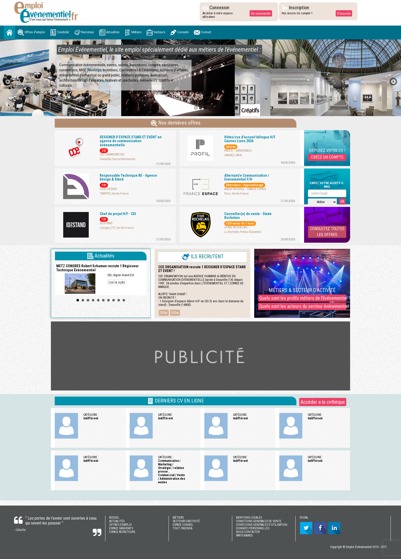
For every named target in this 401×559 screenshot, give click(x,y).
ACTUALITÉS (117, 521)
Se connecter (260, 13)
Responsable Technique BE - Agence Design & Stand (128, 177)
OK (342, 201)
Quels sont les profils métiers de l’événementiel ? (302, 298)
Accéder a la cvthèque (322, 402)
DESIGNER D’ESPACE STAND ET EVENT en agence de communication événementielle (131, 141)
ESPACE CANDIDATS (121, 528)
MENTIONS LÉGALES (249, 517)
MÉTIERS (178, 517)
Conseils (179, 32)
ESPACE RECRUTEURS (122, 532)
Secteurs (156, 32)
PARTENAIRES (244, 535)
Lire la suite (117, 282)
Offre (164, 313)
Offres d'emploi (31, 32)
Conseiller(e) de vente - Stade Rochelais (248, 216)
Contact (202, 32)
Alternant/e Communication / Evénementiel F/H (246, 177)
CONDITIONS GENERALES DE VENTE (258, 521)
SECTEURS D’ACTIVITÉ (186, 521)
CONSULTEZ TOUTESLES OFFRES (327, 231)
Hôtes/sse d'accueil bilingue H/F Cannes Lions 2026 (249, 139)
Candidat (59, 32)
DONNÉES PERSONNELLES (252, 528)
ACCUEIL (114, 517)
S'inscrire (343, 13)
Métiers (133, 32)
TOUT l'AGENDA (182, 528)
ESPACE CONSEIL (183, 525)
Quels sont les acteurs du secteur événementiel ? (302, 306)
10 (123, 300)
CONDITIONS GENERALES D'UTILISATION (261, 525)
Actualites (109, 32)
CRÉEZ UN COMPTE (327, 157)
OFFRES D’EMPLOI (120, 525)
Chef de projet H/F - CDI (118, 214)
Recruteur (84, 32)
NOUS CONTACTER (248, 532)
